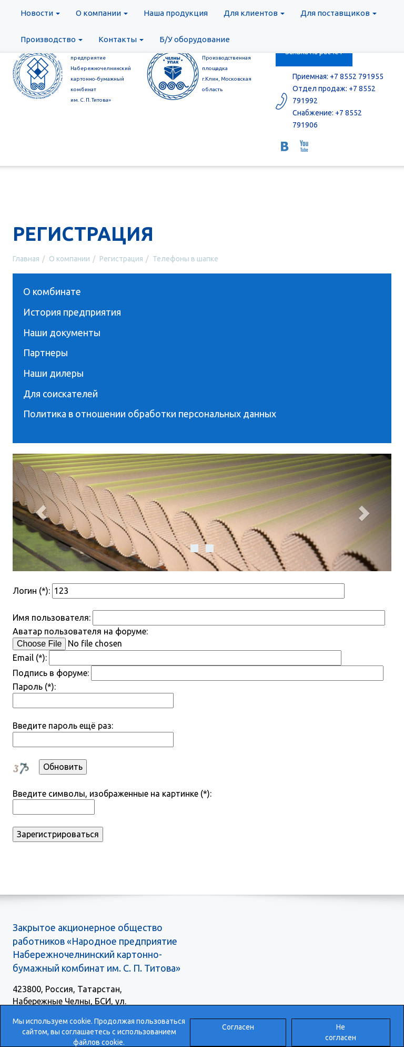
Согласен (238, 1027)
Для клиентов (254, 12)
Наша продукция (176, 12)
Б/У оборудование (194, 39)
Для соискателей (60, 393)
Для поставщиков (338, 12)
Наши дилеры (53, 373)
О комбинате (52, 291)
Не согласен (340, 1032)
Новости (40, 12)
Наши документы (61, 332)
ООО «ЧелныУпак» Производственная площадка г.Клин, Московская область (227, 68)
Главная (26, 259)
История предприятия (72, 312)
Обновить (63, 766)
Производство (52, 39)
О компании (102, 12)
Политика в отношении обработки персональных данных (149, 413)
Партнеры (45, 352)
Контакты (121, 39)
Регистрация (121, 259)
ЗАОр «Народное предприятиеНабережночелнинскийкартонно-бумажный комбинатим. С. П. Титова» (99, 73)
